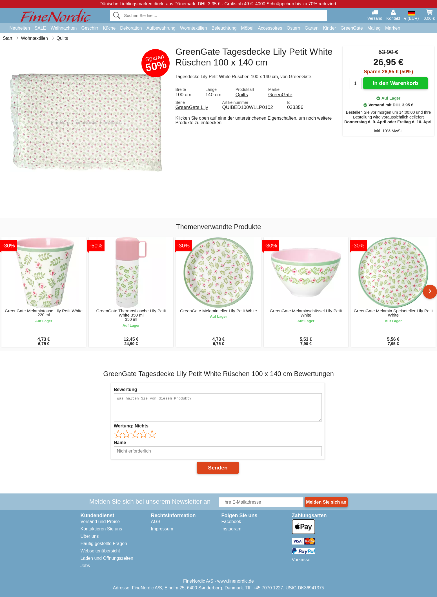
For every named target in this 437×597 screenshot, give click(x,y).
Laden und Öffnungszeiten (107, 558)
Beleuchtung (224, 28)
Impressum (162, 528)
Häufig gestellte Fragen (104, 543)
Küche (109, 28)
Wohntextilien (193, 28)
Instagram (231, 528)
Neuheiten (20, 28)
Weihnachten (63, 28)
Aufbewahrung (161, 28)
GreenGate (352, 28)
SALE (40, 28)
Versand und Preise (100, 521)
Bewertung (125, 389)
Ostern (293, 28)
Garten (311, 28)
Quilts (242, 94)
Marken (392, 28)
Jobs (85, 565)
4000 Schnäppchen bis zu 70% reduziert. (296, 3)
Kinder (329, 28)
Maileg (374, 28)
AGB (156, 521)
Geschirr (89, 28)
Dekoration (131, 28)
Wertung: (131, 425)
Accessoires (270, 28)
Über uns (90, 536)
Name (120, 442)
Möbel (247, 28)
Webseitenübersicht (100, 550)
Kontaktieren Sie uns (101, 528)
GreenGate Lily (191, 107)
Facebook (231, 521)
